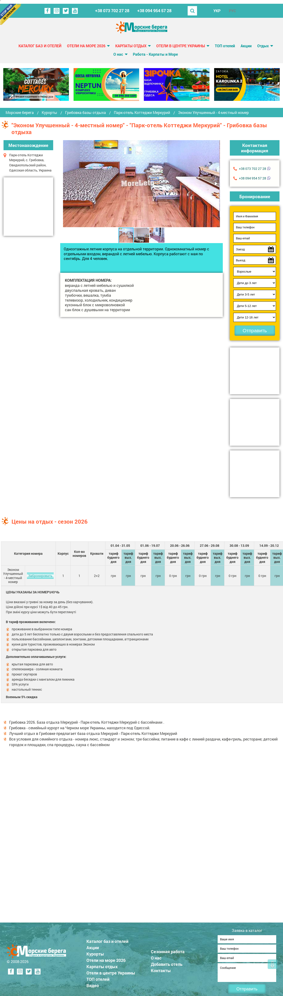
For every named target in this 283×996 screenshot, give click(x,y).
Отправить (255, 330)
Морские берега (20, 112)
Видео (92, 984)
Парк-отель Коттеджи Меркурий (142, 112)
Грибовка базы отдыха (85, 112)
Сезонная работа (168, 950)
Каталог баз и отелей (40, 45)
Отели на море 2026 (86, 45)
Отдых (263, 45)
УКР (216, 10)
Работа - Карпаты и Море (155, 54)
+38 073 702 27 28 (112, 10)
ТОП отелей (225, 45)
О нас (118, 54)
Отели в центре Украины (180, 45)
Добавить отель (166, 963)
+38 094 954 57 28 (154, 10)
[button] (216, 183)
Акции (246, 45)
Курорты (49, 112)
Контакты (161, 969)
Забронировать (40, 575)
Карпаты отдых (130, 45)
